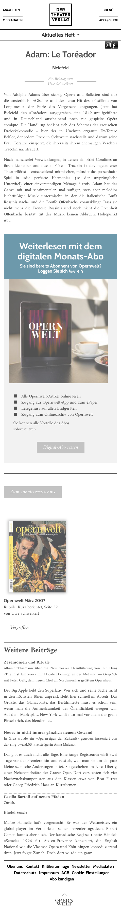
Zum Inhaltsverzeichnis (32, 492)
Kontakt (32, 866)
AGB (65, 872)
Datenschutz (25, 872)
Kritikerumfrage (55, 866)
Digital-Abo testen (60, 447)
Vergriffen (19, 627)
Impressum (49, 872)
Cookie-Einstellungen (91, 872)
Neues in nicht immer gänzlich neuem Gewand (48, 733)
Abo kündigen (62, 879)
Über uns (15, 866)
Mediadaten (103, 866)
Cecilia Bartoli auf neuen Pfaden (34, 797)
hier (72, 271)
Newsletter (81, 866)
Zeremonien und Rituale (27, 662)
